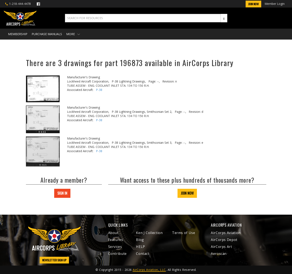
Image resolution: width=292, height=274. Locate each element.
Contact (142, 253)
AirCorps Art (221, 246)
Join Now (253, 4)
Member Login (275, 4)
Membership (17, 34)
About (113, 232)
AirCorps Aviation (226, 232)
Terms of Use (183, 232)
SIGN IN (62, 193)
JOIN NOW (187, 193)
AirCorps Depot (224, 239)
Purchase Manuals (47, 34)
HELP (140, 246)
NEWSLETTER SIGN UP (54, 260)
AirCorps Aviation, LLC (149, 270)
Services (115, 246)
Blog (140, 239)
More (73, 34)
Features (115, 239)
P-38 (99, 90)
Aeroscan (219, 253)
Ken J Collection (149, 232)
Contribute (117, 253)
